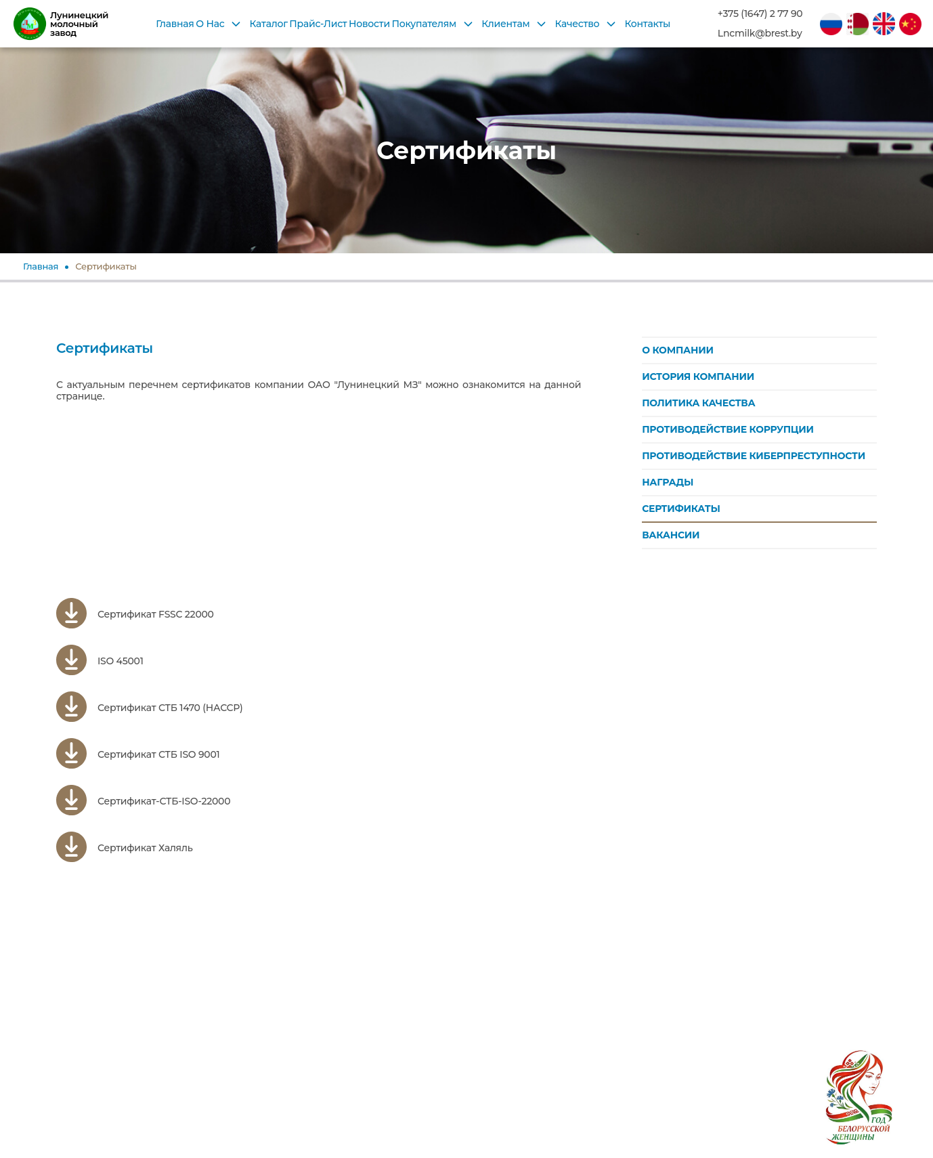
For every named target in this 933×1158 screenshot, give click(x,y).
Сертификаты (105, 266)
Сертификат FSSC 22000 (135, 614)
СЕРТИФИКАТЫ (681, 508)
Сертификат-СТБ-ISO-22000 (143, 801)
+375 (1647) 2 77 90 (760, 14)
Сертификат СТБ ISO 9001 (137, 754)
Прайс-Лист (318, 23)
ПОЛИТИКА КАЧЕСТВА (698, 403)
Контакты (647, 23)
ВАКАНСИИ (670, 535)
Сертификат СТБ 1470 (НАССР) (149, 708)
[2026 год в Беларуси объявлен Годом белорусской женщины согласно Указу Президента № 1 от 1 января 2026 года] (858, 1083)
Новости (369, 23)
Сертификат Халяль (124, 848)
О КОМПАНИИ (678, 350)
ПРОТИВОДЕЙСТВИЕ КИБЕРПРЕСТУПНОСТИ (753, 456)
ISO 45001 (100, 661)
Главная (175, 23)
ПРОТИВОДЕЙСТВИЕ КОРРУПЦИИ (728, 429)
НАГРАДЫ (667, 482)
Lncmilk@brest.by (760, 33)
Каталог (269, 23)
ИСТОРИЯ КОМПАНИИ (698, 376)
